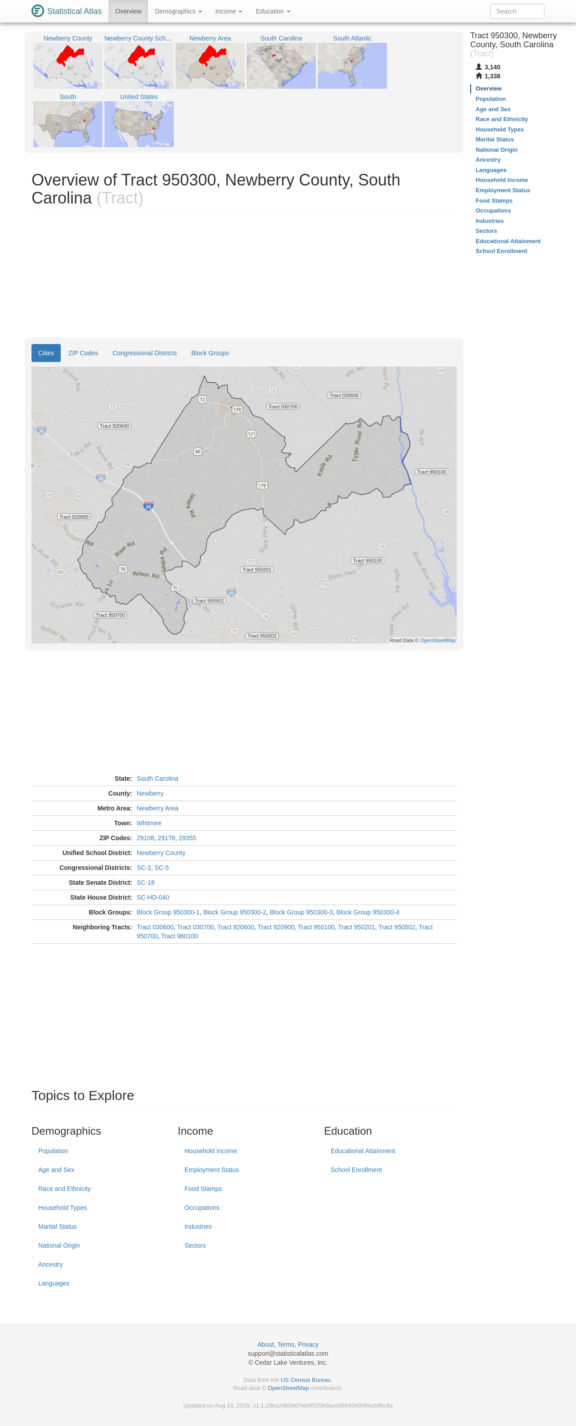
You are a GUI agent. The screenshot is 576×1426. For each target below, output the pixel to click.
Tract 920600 (235, 927)
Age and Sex (56, 1169)
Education (273, 11)
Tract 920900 (275, 927)
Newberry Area (158, 808)
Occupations (202, 1207)
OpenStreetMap (288, 1388)
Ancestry (50, 1264)
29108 (145, 838)
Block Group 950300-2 (234, 912)
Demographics (178, 11)
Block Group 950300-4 (367, 912)
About (265, 1344)
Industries (198, 1226)
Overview (128, 11)
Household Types (62, 1207)
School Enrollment (356, 1169)
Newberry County (161, 852)
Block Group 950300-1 (168, 912)
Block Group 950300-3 (301, 912)
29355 (187, 838)
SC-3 (144, 867)
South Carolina (158, 778)
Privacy (308, 1344)
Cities (46, 353)
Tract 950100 (316, 927)
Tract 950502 (396, 927)
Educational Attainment (363, 1150)
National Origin (59, 1245)
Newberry (150, 793)
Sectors (195, 1245)
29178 (166, 838)
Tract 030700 (195, 927)
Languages (53, 1283)
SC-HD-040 (153, 897)
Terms (285, 1344)
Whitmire (149, 823)
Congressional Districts (144, 353)
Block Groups (210, 353)
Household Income (210, 1150)
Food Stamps (203, 1188)
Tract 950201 (356, 927)
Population (53, 1150)
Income (229, 11)
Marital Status (57, 1226)
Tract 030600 (155, 927)
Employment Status (211, 1169)
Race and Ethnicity (64, 1188)
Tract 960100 (179, 936)
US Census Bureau (306, 1379)
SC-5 (161, 867)
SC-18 (146, 882)
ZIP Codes (83, 353)
